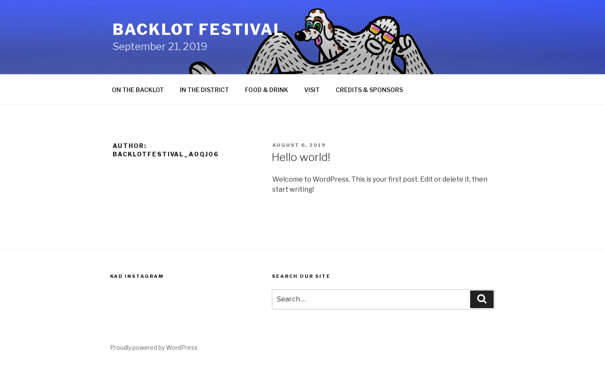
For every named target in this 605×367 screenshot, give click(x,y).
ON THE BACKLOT (138, 89)
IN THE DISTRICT (204, 89)
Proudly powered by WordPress (154, 347)
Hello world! (300, 157)
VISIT (312, 89)
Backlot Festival (198, 29)
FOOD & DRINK (266, 89)
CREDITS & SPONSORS (369, 89)
